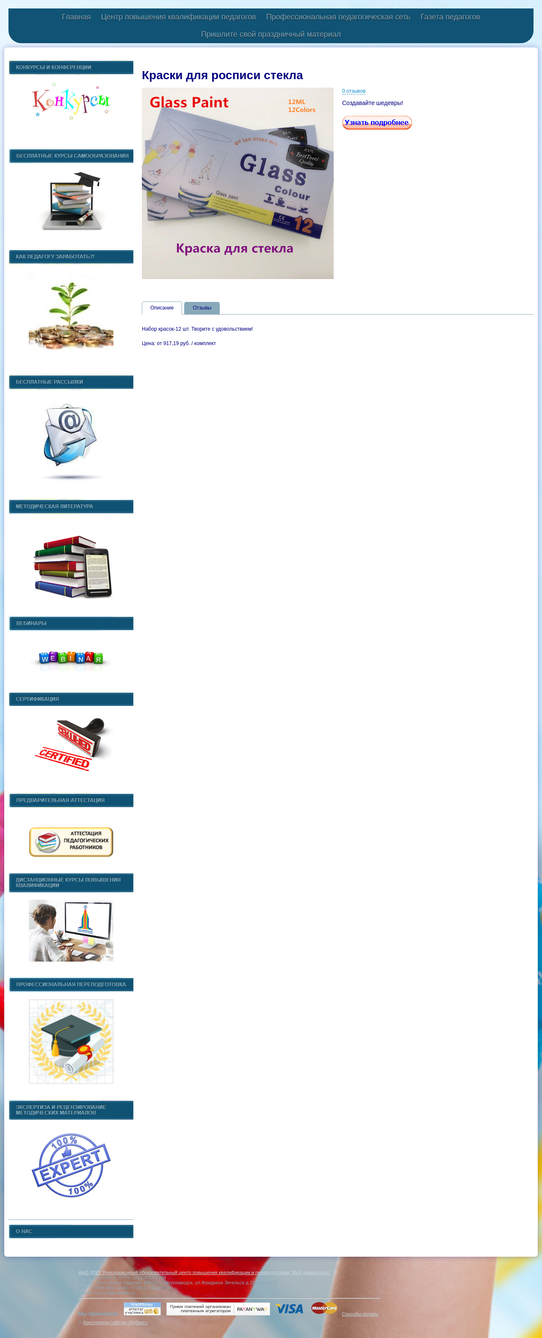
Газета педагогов (450, 17)
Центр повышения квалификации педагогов (178, 17)
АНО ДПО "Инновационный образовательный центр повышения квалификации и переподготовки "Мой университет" (204, 1272)
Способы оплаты (360, 1313)
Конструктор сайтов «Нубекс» (115, 1322)
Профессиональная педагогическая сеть (338, 17)
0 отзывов (353, 91)
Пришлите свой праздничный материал (271, 34)
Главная (76, 17)
